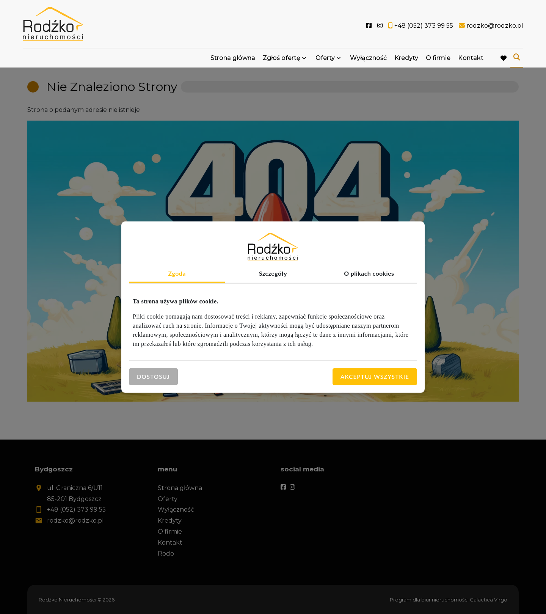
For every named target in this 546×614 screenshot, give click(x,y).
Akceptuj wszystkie (374, 376)
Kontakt (470, 57)
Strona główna (232, 57)
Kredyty (406, 57)
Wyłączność (368, 57)
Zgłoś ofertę (281, 57)
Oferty (325, 57)
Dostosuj (153, 376)
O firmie (438, 57)
